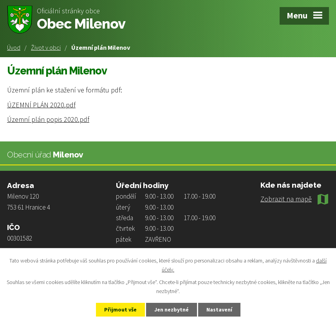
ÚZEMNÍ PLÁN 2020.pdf (41, 104)
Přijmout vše (120, 309)
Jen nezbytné (171, 309)
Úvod (13, 47)
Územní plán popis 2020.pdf (48, 119)
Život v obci (46, 47)
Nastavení (219, 309)
